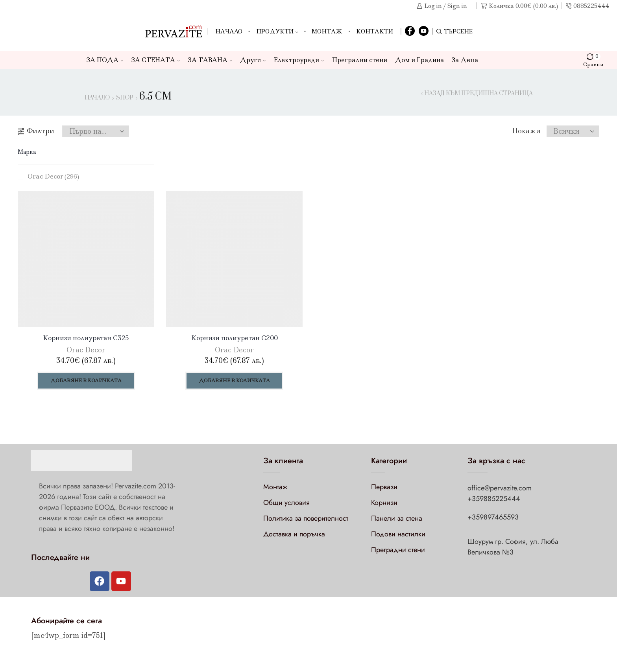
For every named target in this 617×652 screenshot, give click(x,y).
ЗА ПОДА (105, 60)
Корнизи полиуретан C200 (234, 337)
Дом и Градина (419, 60)
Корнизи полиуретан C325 (86, 337)
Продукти (277, 31)
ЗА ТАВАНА (210, 60)
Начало (228, 31)
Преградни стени (359, 60)
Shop (124, 98)
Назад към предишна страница (478, 93)
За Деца (465, 60)
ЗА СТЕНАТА (155, 60)
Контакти (374, 31)
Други (253, 60)
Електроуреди (299, 60)
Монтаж (327, 31)
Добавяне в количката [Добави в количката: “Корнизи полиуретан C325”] (86, 380)
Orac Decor (53, 176)
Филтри (36, 131)
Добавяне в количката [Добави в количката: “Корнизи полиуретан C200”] (234, 380)
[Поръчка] (95, 131)
